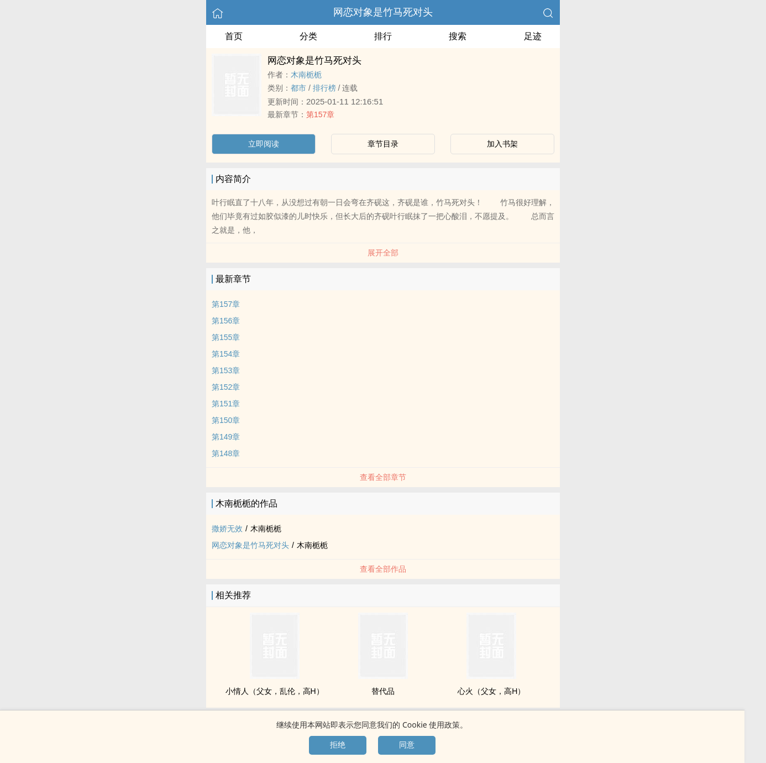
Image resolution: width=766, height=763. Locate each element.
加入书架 (502, 143)
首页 (234, 36)
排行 (383, 36)
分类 (308, 36)
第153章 (226, 370)
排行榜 (324, 87)
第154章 (226, 353)
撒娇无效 (227, 528)
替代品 (383, 691)
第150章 (226, 420)
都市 (298, 87)
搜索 (457, 36)
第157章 (320, 114)
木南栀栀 (306, 74)
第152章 (226, 387)
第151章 (226, 403)
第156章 (226, 320)
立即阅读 (263, 143)
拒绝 (337, 744)
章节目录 (383, 143)
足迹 (533, 36)
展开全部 (383, 252)
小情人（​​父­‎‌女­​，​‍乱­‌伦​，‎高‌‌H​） (274, 691)
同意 (407, 744)
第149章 (226, 436)
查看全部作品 (383, 569)
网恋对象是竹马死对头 (383, 12)
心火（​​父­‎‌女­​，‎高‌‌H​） (491, 691)
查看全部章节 (383, 477)
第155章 (226, 337)
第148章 (226, 453)
